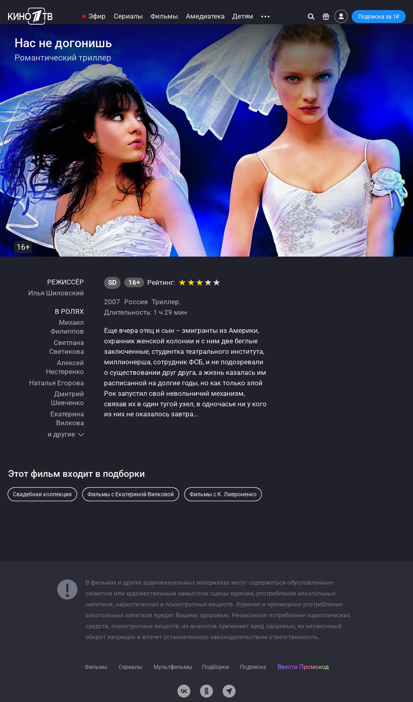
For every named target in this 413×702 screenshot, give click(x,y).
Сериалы (128, 16)
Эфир (97, 16)
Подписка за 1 (378, 16)
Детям (242, 16)
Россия (136, 302)
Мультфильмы (173, 667)
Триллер (165, 302)
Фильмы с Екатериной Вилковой (131, 494)
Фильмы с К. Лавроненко (223, 494)
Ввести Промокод (303, 667)
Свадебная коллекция (42, 494)
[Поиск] (311, 16)
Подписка (253, 667)
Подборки (215, 667)
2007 (112, 302)
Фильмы (164, 16)
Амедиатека (205, 16)
